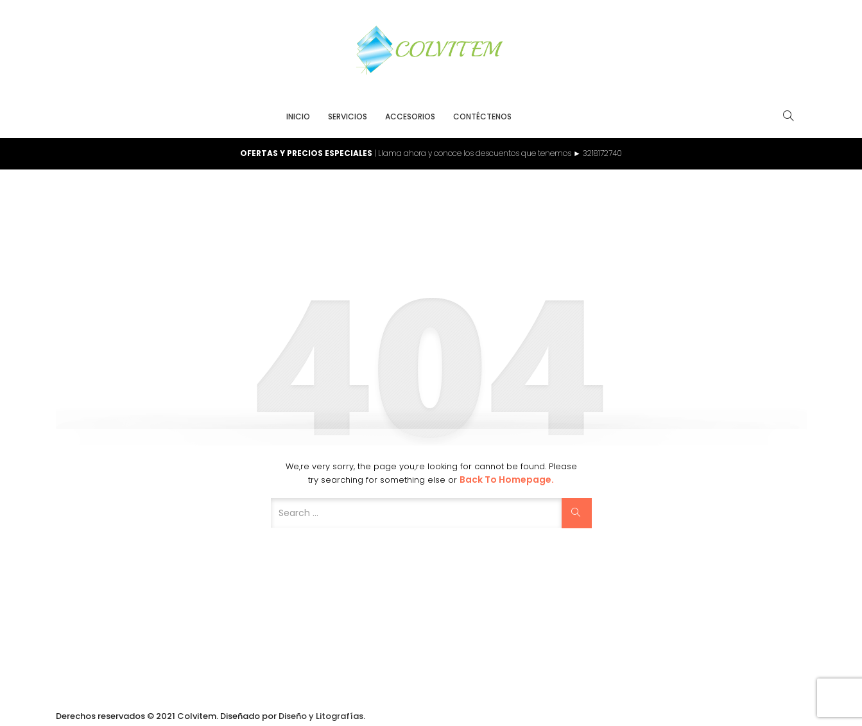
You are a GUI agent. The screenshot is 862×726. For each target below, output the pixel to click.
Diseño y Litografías (321, 716)
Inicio (298, 116)
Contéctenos (482, 116)
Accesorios (410, 116)
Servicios (347, 116)
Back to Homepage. (507, 479)
